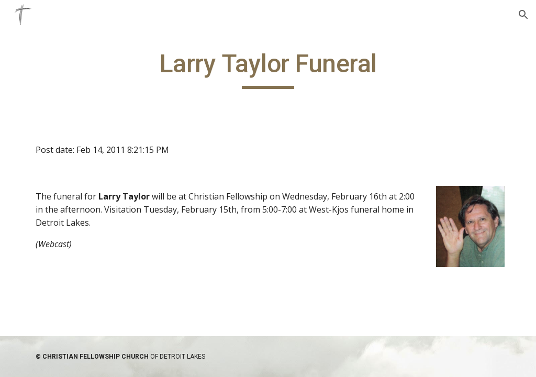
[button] (523, 14)
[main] (268, 68)
